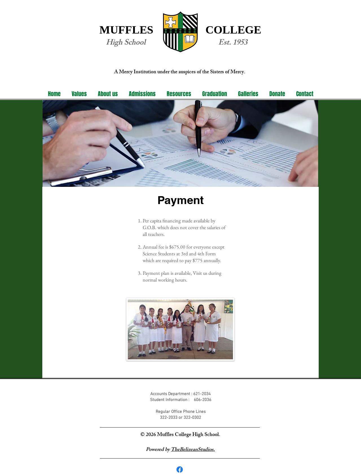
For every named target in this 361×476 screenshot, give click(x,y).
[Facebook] (179, 469)
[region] (180, 143)
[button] (107, 94)
